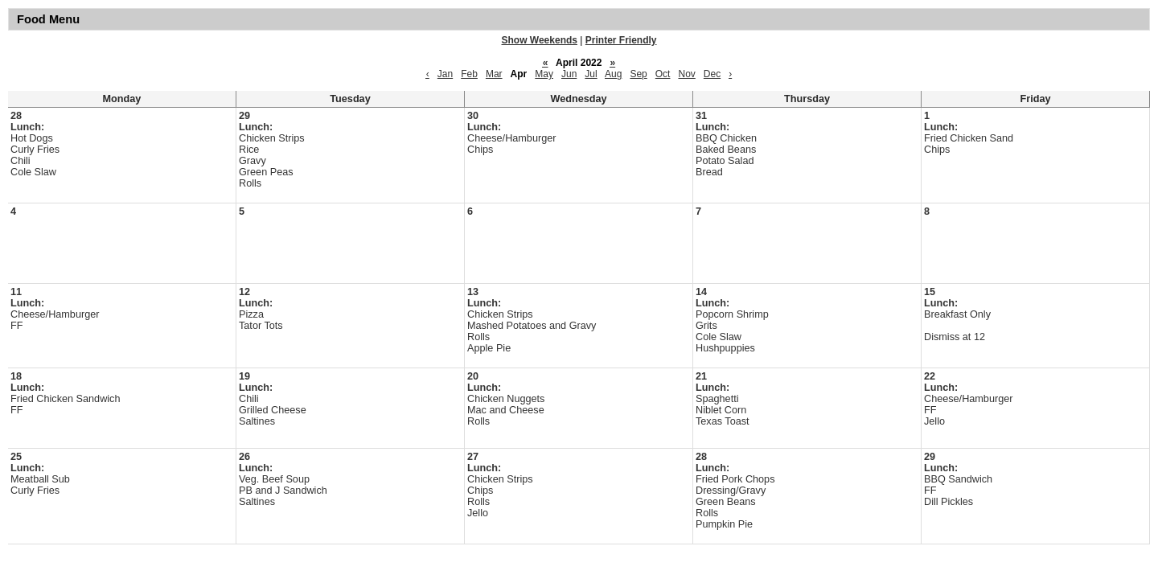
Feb (469, 74)
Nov (686, 74)
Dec (712, 74)
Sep (638, 74)
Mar (494, 74)
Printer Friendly (621, 40)
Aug (613, 74)
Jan (445, 74)
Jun (569, 74)
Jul (591, 74)
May (544, 74)
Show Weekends (539, 40)
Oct (663, 74)
